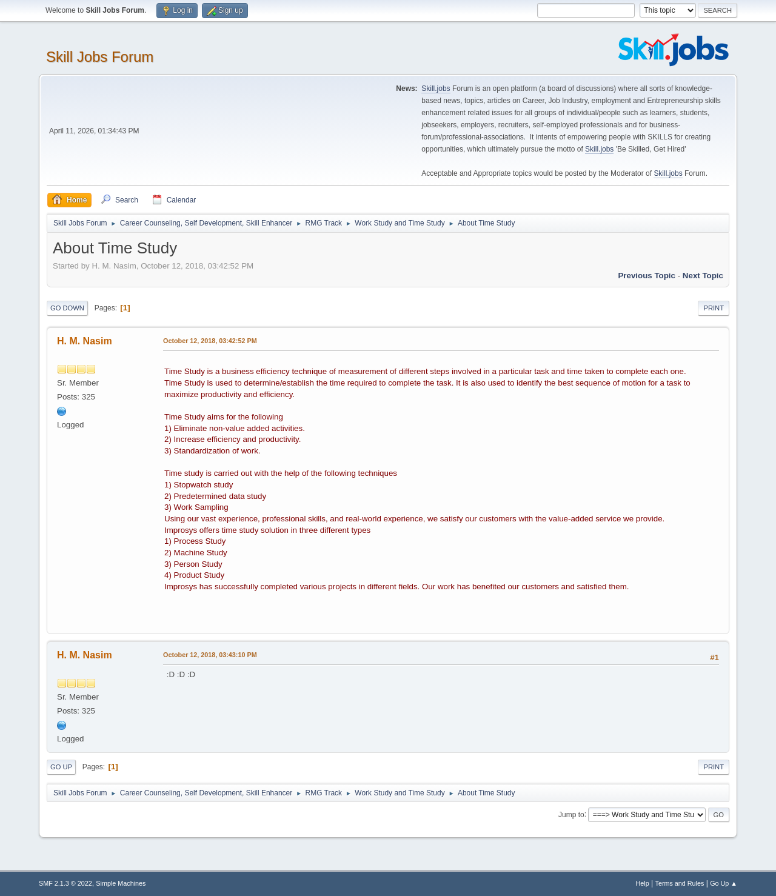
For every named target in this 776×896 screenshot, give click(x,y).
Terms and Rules (679, 883)
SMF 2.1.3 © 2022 (65, 883)
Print (713, 308)
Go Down (67, 308)
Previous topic (646, 275)
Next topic (703, 275)
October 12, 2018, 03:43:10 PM (210, 654)
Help (642, 883)
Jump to (571, 814)
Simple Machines (121, 883)
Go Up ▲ (723, 883)
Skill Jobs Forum (99, 56)
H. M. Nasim (84, 341)
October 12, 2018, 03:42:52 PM (210, 340)
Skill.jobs (435, 88)
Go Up (61, 767)
